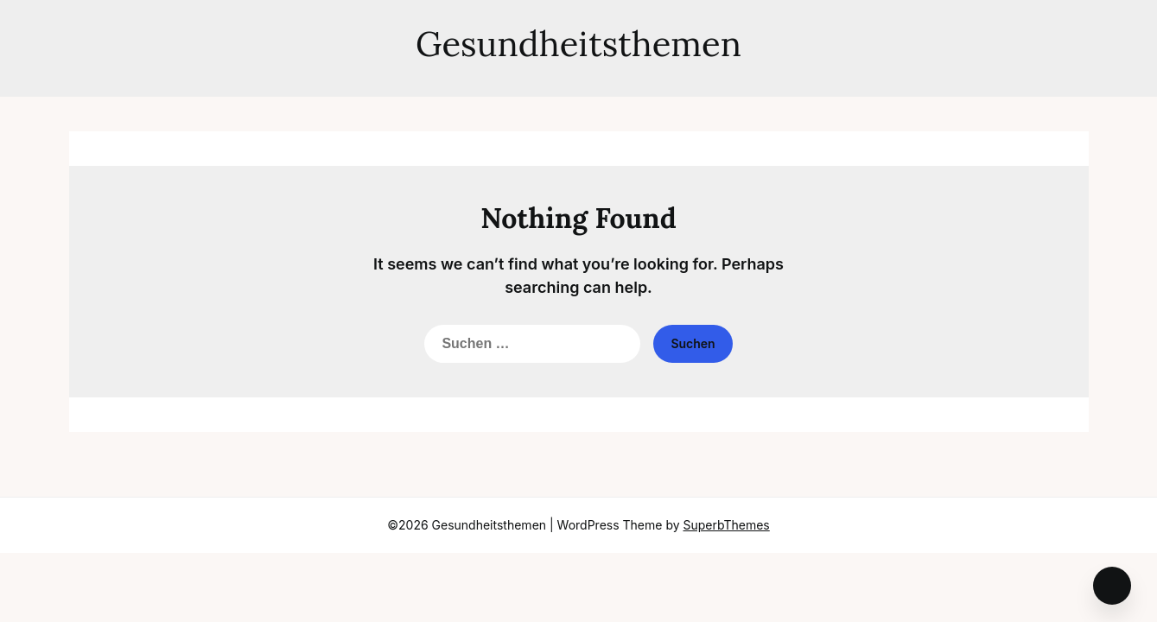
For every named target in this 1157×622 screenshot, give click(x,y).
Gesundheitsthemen (578, 44)
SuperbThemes (726, 524)
